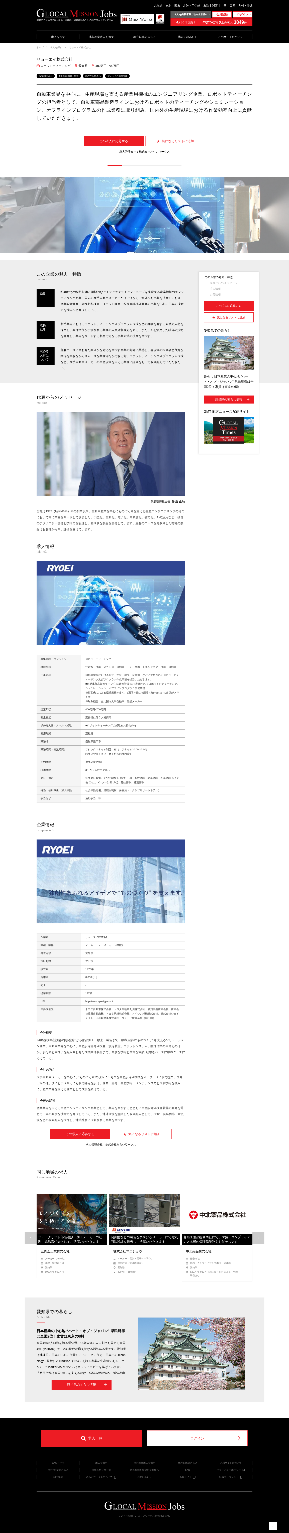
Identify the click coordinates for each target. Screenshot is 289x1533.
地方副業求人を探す (101, 36)
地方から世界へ (93, 76)
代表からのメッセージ (224, 283)
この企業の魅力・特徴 (219, 277)
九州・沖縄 (245, 5)
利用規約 (58, 1477)
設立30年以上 (45, 76)
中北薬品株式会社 (198, 1251)
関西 (215, 5)
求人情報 (215, 288)
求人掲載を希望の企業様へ (144, 1470)
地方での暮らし (187, 36)
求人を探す (58, 36)
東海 (206, 5)
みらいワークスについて (101, 1477)
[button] (115, 165)
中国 (223, 5)
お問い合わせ (144, 1477)
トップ (40, 47)
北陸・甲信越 (191, 5)
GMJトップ (58, 1463)
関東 (177, 5)
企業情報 (215, 294)
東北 (168, 5)
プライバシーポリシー (231, 1470)
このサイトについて (230, 36)
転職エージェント (230, 1477)
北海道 (158, 5)
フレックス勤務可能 (117, 76)
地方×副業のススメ (58, 1470)
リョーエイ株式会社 (80, 47)
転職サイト (187, 1477)
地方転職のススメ (144, 36)
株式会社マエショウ (127, 1251)
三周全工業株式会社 (55, 1251)
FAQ (187, 1470)
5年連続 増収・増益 (69, 76)
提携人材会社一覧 (101, 1470)
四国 (232, 5)
